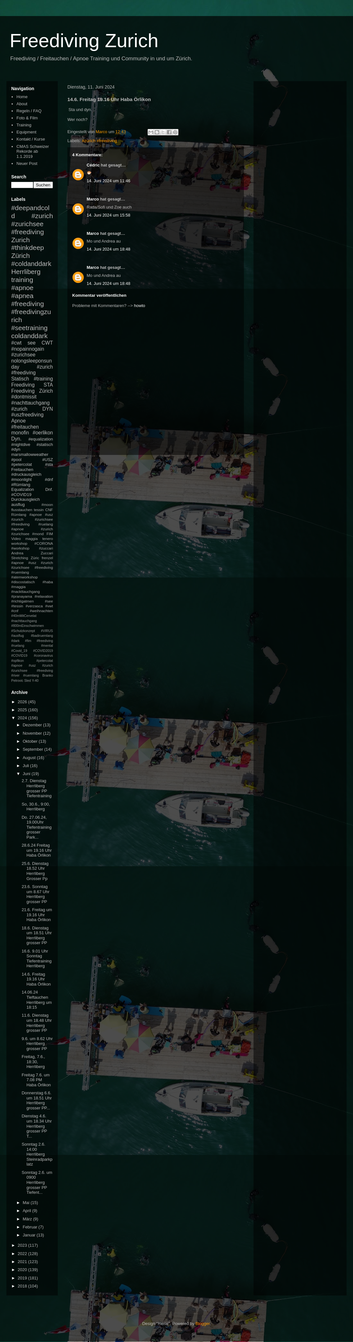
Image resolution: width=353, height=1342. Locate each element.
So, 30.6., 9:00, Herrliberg (36, 807)
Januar (30, 1235)
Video (16, 538)
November (33, 733)
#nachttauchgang (30, 403)
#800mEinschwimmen (27, 626)
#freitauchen (25, 427)
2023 (23, 1245)
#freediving (27, 303)
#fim (28, 641)
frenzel (47, 558)
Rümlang (18, 514)
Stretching (19, 558)
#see (49, 601)
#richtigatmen (22, 601)
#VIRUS (47, 631)
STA (48, 385)
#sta (49, 464)
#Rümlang (20, 484)
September (33, 749)
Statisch (20, 378)
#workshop (20, 548)
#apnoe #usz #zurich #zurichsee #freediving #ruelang (32, 519)
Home (22, 96)
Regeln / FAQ (28, 110)
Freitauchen (22, 469)
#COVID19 (21, 494)
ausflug (18, 504)
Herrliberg (25, 271)
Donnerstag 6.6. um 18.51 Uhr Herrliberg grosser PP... (37, 1100)
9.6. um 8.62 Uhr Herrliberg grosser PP (37, 1043)
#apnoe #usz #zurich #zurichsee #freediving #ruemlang (32, 567)
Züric (35, 558)
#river (15, 675)
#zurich (19, 409)
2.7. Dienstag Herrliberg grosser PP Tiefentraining (36, 788)
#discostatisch (23, 582)
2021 (23, 1261)
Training (23, 125)
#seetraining (29, 327)
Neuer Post (26, 163)
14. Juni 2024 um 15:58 (108, 215)
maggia (31, 538)
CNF (49, 510)
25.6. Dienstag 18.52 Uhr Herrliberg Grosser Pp (35, 871)
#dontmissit (24, 396)
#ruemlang (31, 675)
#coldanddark (31, 263)
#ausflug (17, 635)
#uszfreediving (27, 414)
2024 (23, 717)
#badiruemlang (42, 635)
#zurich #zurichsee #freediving (32, 223)
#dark (15, 641)
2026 (23, 701)
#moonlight (21, 479)
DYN (47, 409)
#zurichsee (23, 354)
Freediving (23, 385)
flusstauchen (21, 510)
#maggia (18, 587)
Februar (31, 1227)
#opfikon (17, 660)
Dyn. (16, 438)
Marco (93, 199)
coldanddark (29, 335)
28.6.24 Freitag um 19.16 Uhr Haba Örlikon (37, 850)
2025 (23, 709)
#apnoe (22, 287)
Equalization (22, 489)
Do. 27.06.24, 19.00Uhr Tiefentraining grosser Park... (36, 827)
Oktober (31, 741)
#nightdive (20, 444)
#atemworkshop (24, 577)
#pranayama (21, 596)
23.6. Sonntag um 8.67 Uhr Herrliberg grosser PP (35, 894)
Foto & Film (27, 117)
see (32, 343)
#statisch (45, 444)
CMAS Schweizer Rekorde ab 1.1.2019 (32, 151)
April (27, 1210)
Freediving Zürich (32, 391)
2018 (23, 1286)
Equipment (26, 132)
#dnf (49, 479)
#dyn (15, 449)
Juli (26, 765)
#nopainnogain (27, 349)
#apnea (22, 295)
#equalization (40, 439)
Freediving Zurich (84, 40)
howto (139, 305)
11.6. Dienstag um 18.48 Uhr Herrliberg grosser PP (37, 1023)
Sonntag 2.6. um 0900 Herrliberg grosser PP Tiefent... (37, 1182)
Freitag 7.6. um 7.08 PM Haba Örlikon (36, 1080)
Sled (27, 680)
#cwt (16, 343)
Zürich (20, 255)
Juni (27, 773)
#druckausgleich (26, 474)
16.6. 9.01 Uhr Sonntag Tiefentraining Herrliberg (36, 959)
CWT (47, 343)
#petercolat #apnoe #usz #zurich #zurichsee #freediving (32, 665)
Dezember (33, 724)
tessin (39, 510)
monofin (20, 432)
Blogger (202, 1323)
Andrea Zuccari (32, 553)
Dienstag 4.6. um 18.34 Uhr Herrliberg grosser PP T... (37, 1126)
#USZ (47, 459)
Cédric (93, 165)
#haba (47, 582)
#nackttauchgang (25, 591)
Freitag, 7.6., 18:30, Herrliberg (33, 1061)
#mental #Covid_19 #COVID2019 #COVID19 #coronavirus (32, 650)
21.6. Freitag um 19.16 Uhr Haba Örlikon (37, 914)
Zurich (20, 240)
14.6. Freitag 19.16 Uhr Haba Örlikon (36, 979)
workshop (19, 543)
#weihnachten (41, 611)
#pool (16, 459)
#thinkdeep (27, 247)
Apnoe (18, 420)
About (21, 103)
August (30, 757)
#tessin (17, 606)
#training (43, 378)
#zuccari (46, 548)
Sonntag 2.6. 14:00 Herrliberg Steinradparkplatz (37, 1154)
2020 (23, 1269)
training (22, 279)
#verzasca (34, 606)
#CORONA (43, 543)
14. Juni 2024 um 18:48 (108, 249)
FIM (50, 534)
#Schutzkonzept (23, 631)
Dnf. (49, 489)
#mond (38, 534)
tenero (47, 538)
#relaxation (44, 596)
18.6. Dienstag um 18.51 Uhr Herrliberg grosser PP (37, 935)
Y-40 (35, 680)
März (28, 1219)
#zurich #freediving (99, 140)
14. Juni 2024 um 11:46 (108, 180)
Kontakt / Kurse (30, 139)
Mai (27, 1202)
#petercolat (21, 464)
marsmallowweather (29, 454)
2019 (23, 1278)
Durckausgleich (25, 499)
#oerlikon (43, 432)
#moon (47, 504)
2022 (23, 1253)
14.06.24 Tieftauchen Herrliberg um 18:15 (37, 1000)
